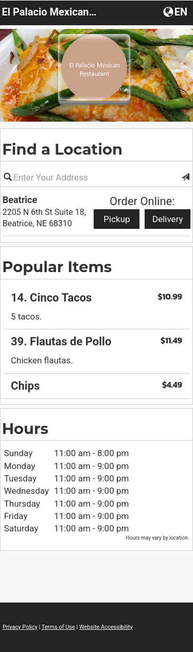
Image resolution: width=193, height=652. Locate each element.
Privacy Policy (20, 627)
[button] (185, 177)
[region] (96, 338)
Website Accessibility (106, 627)
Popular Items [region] (57, 267)
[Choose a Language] (176, 11)
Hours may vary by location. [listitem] (157, 538)
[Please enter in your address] (96, 177)
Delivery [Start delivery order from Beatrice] (167, 219)
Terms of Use (58, 627)
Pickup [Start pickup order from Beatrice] (116, 219)
